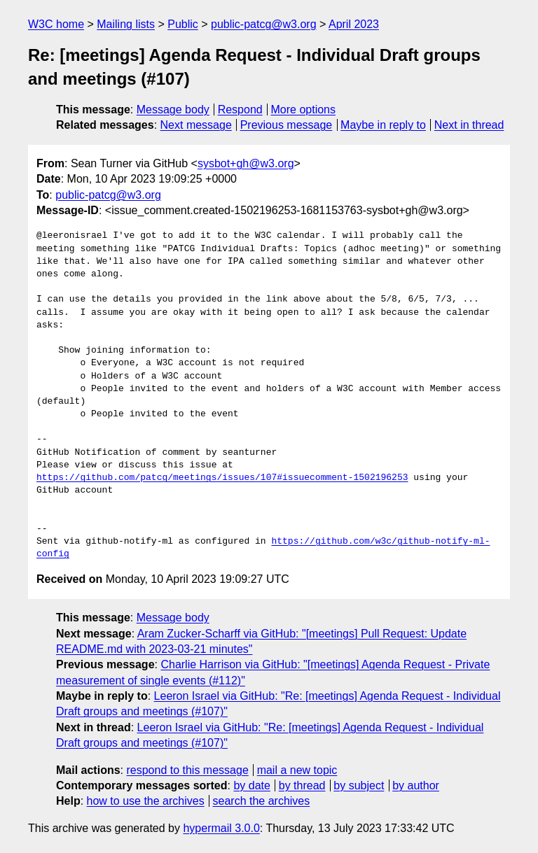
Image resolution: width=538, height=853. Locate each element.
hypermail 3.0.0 (221, 828)
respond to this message (187, 770)
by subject (358, 785)
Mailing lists (126, 24)
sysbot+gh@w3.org (246, 163)
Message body (173, 109)
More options (303, 109)
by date (251, 785)
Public (182, 24)
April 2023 (354, 24)
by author (415, 785)
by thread (302, 785)
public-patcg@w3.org (264, 24)
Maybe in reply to (383, 125)
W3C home (56, 24)
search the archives (261, 801)
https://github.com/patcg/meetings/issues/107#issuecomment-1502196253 (222, 478)
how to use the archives (146, 801)
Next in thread (469, 125)
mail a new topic (297, 770)
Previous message (286, 125)
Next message (196, 125)
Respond (240, 109)
